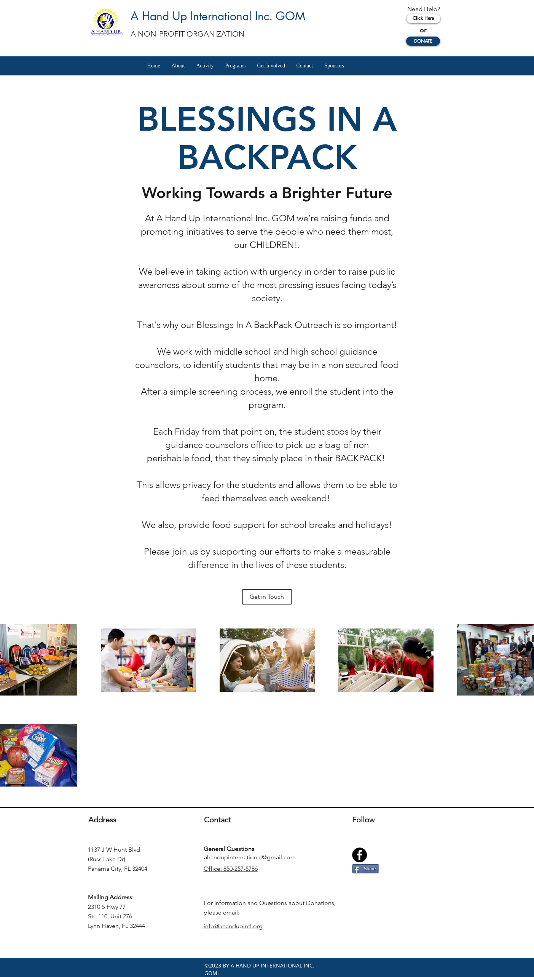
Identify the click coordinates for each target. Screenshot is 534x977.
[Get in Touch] (267, 596)
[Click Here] (423, 18)
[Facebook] (359, 854)
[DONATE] (423, 41)
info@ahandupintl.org (233, 926)
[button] (178, 66)
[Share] (365, 868)
